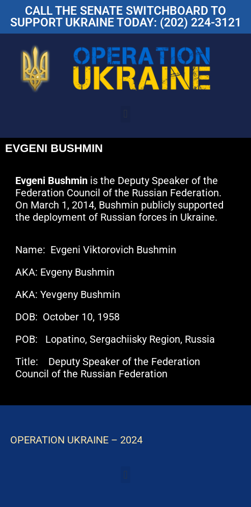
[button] (125, 114)
